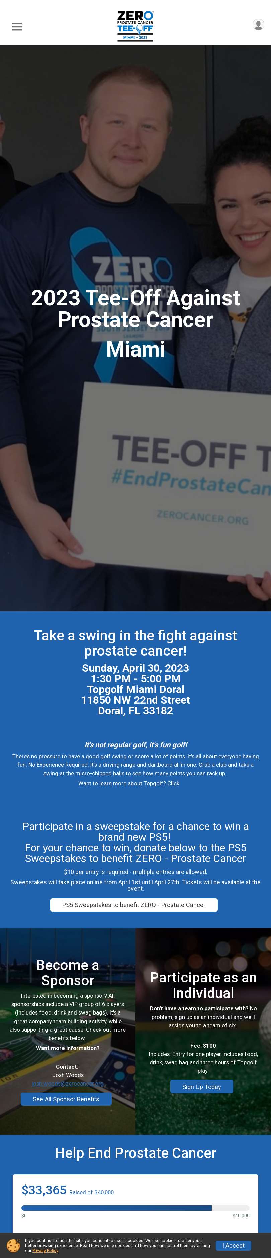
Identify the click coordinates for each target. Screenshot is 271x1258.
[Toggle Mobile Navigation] (16, 27)
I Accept (233, 1245)
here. (187, 783)
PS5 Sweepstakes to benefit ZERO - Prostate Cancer (133, 904)
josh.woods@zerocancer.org (68, 1106)
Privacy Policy (45, 1250)
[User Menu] (258, 25)
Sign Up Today (201, 1108)
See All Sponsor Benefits (66, 1121)
